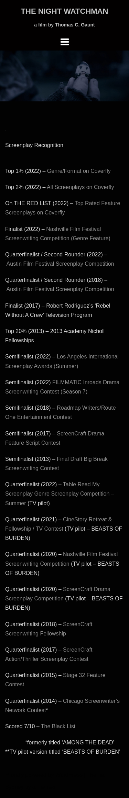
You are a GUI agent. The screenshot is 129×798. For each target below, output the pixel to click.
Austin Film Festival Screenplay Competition (60, 264)
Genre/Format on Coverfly (79, 171)
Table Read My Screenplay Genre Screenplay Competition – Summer (59, 493)
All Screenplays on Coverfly (80, 187)
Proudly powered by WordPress (44, 775)
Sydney (14, 787)
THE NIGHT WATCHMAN (64, 11)
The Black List (58, 726)
